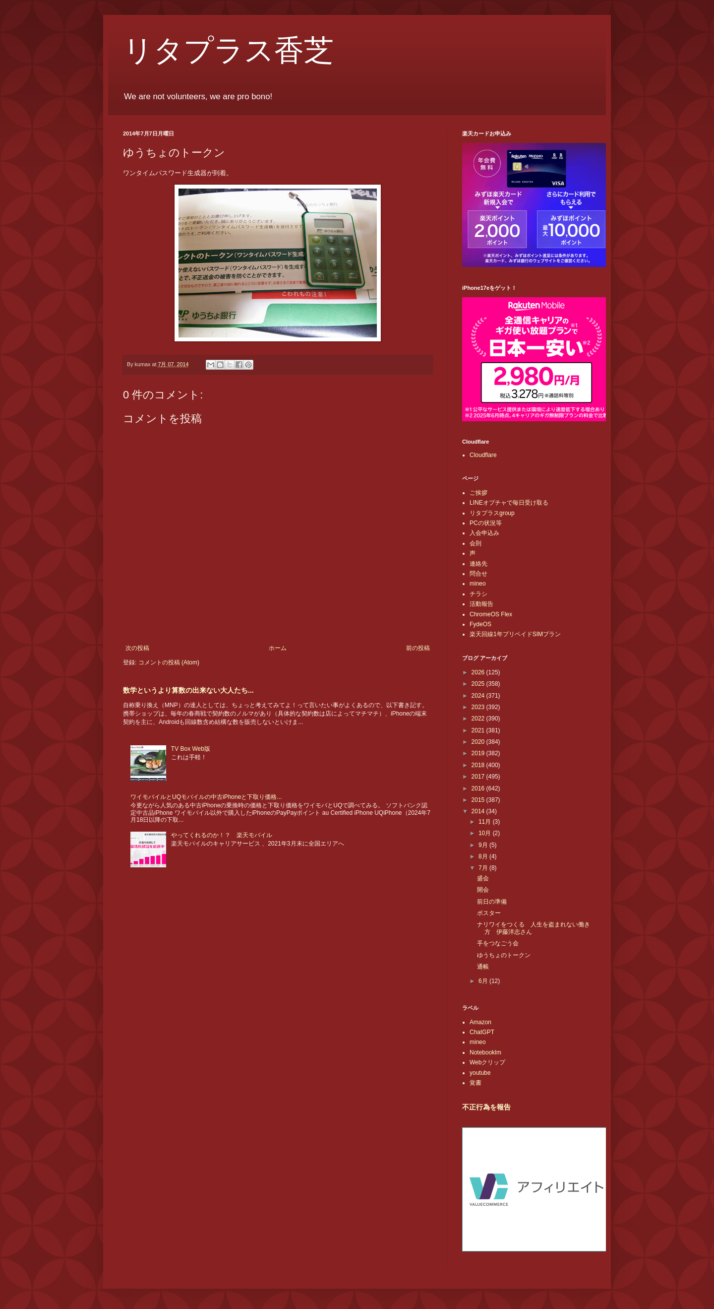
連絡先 (478, 563)
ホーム (278, 648)
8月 (483, 856)
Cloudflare (483, 455)
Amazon (480, 1022)
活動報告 (481, 603)
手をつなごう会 (498, 943)
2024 (479, 695)
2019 (479, 753)
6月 (483, 981)
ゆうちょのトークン (504, 955)
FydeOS (480, 624)
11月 (485, 821)
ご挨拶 (478, 492)
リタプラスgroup (492, 513)
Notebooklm (485, 1052)
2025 (479, 683)
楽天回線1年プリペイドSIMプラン (515, 634)
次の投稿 (137, 648)
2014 (479, 811)
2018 (479, 765)
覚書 (475, 1082)
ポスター (489, 913)
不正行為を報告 (486, 1107)
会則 (475, 543)
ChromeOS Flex (491, 614)
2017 (479, 776)
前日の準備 (492, 901)
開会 (483, 889)
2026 (479, 672)
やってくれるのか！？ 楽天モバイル (221, 835)
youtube (480, 1072)
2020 (479, 741)
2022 (479, 718)
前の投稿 (418, 648)
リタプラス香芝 (228, 50)
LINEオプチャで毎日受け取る (509, 502)
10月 (485, 833)
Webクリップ (487, 1062)
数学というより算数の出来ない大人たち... (188, 690)
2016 (479, 788)
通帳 (483, 966)
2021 (479, 730)
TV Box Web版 (190, 748)
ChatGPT (482, 1032)
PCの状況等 (486, 523)
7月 (483, 867)
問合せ (478, 573)
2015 (479, 799)
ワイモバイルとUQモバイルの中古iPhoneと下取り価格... (206, 796)
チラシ (478, 593)
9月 (483, 845)
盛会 (483, 878)
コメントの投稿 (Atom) (168, 662)
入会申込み (484, 532)
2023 (479, 707)
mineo (478, 583)
